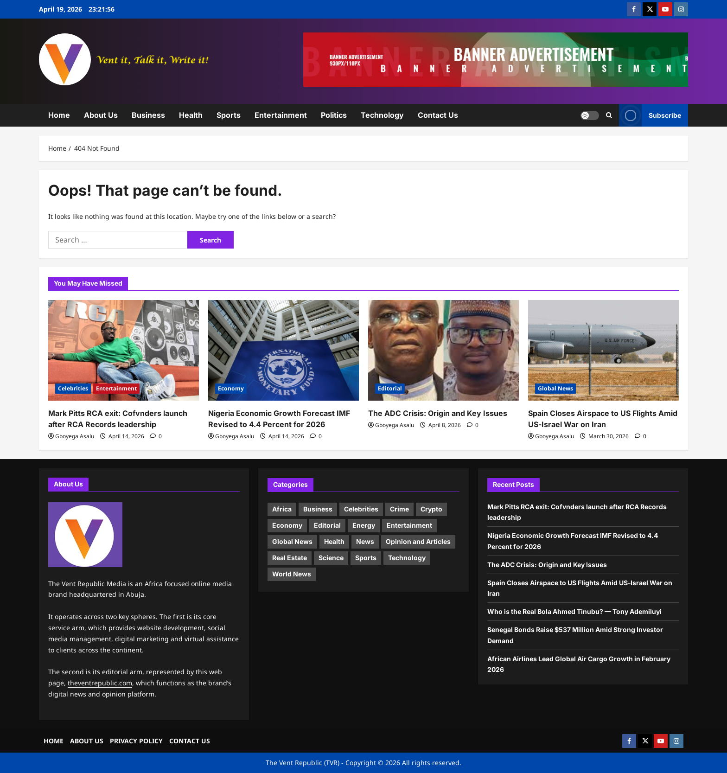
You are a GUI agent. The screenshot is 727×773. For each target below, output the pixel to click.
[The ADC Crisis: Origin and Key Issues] (443, 350)
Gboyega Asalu (74, 436)
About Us (101, 115)
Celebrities (73, 388)
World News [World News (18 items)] (291, 574)
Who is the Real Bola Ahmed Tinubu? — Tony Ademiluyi (574, 611)
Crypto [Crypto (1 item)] (431, 509)
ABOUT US (86, 740)
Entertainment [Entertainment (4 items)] (409, 525)
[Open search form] (609, 115)
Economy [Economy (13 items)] (287, 525)
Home (59, 115)
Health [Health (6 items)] (334, 541)
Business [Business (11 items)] (317, 509)
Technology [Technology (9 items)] (407, 558)
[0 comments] (156, 436)
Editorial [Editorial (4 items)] (327, 525)
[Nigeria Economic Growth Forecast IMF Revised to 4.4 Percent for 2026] (283, 350)
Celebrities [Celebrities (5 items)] (361, 509)
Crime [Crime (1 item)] (399, 509)
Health (191, 115)
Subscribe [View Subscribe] (650, 115)
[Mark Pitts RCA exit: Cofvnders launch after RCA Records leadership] (123, 350)
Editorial (390, 388)
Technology (382, 115)
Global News (555, 388)
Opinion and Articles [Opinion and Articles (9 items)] (418, 541)
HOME (54, 740)
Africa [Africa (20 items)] (282, 509)
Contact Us (438, 115)
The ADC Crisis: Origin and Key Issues (437, 413)
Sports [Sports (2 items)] (365, 558)
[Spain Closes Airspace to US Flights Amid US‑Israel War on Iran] (603, 350)
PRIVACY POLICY (136, 740)
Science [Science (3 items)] (331, 558)
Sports (229, 115)
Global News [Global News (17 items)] (292, 541)
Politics (334, 115)
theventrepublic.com (100, 682)
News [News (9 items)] (365, 541)
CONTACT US (189, 740)
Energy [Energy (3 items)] (363, 525)
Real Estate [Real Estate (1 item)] (289, 558)
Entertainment (281, 115)
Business (148, 115)
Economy (231, 388)
